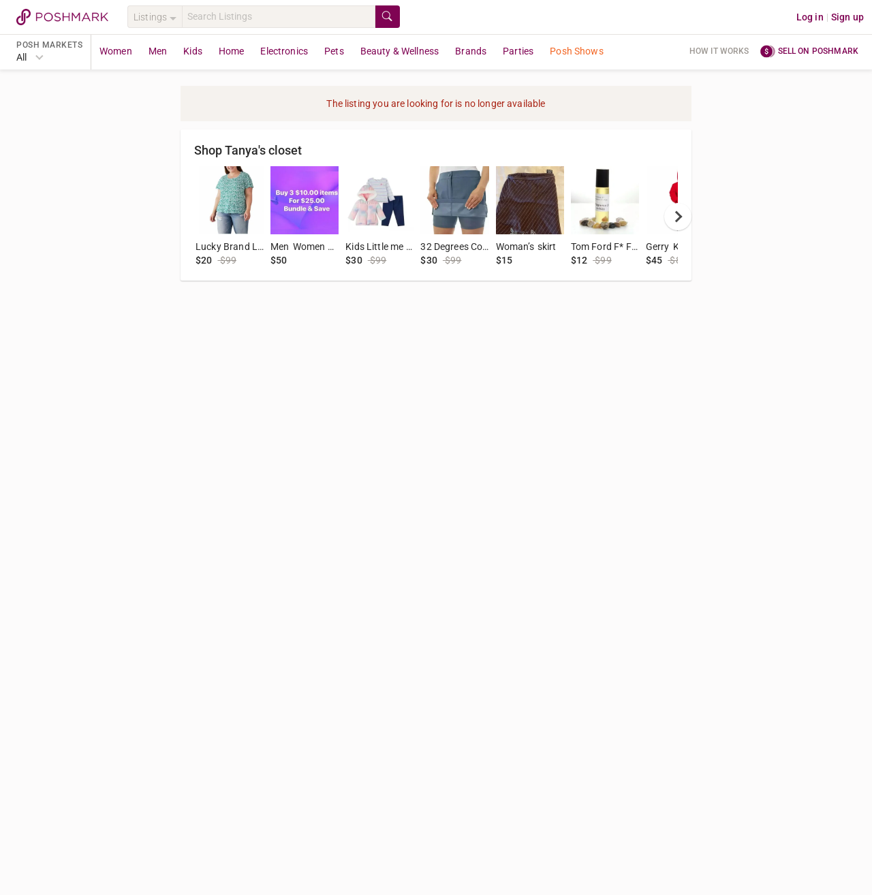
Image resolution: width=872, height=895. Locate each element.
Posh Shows (577, 51)
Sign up (847, 17)
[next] (677, 216)
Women (115, 51)
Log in (810, 17)
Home (232, 51)
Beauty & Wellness (399, 51)
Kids (192, 51)
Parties (518, 51)
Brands (470, 51)
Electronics (284, 51)
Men (158, 51)
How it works (719, 51)
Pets (334, 51)
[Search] (278, 16)
